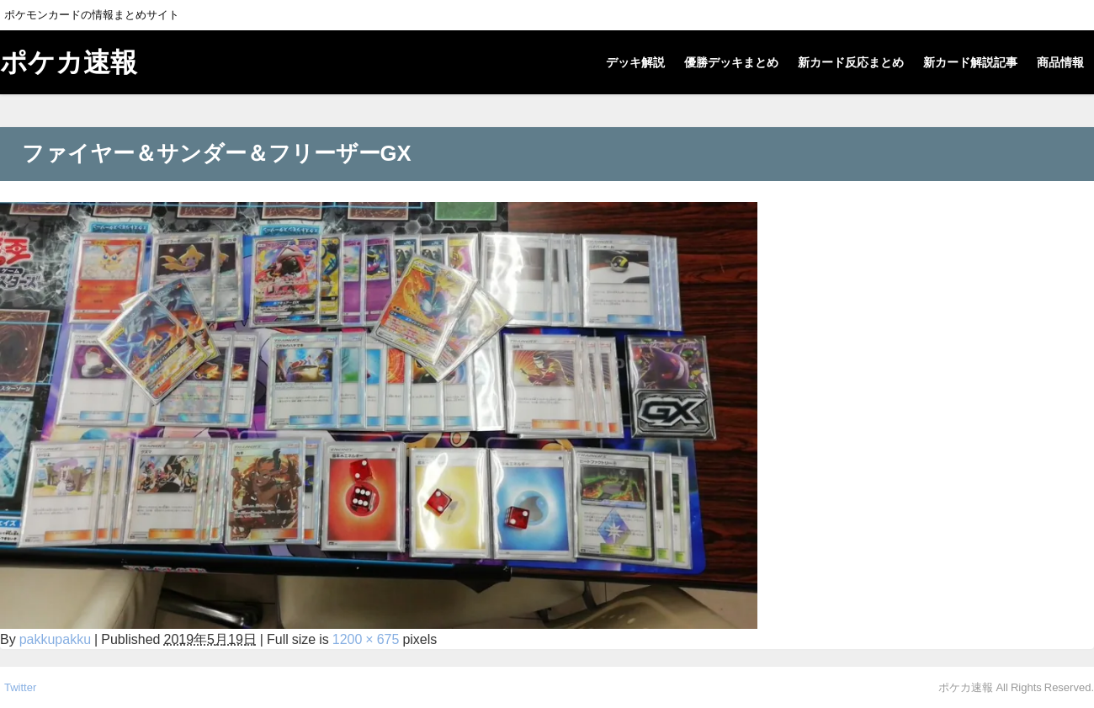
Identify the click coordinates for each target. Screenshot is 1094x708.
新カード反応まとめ (851, 62)
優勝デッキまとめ (731, 62)
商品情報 (1060, 62)
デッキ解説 (635, 62)
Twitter (20, 687)
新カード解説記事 (970, 62)
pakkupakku (55, 639)
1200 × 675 (366, 639)
